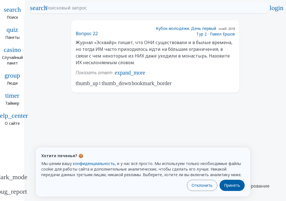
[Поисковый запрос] (154, 7)
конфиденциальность (94, 163)
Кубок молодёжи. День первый (186, 28)
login (276, 7)
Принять (232, 185)
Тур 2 (201, 34)
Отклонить (202, 185)
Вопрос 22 (87, 33)
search (39, 7)
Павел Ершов (222, 34)
